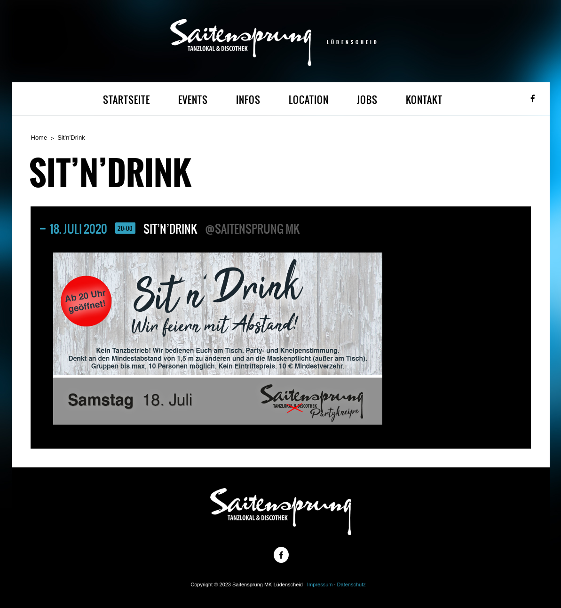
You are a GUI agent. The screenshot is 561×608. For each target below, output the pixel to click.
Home (39, 137)
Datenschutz (351, 584)
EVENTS (193, 100)
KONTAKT (424, 100)
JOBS (367, 100)
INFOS (248, 100)
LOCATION (309, 100)
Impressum (319, 584)
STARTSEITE (126, 100)
